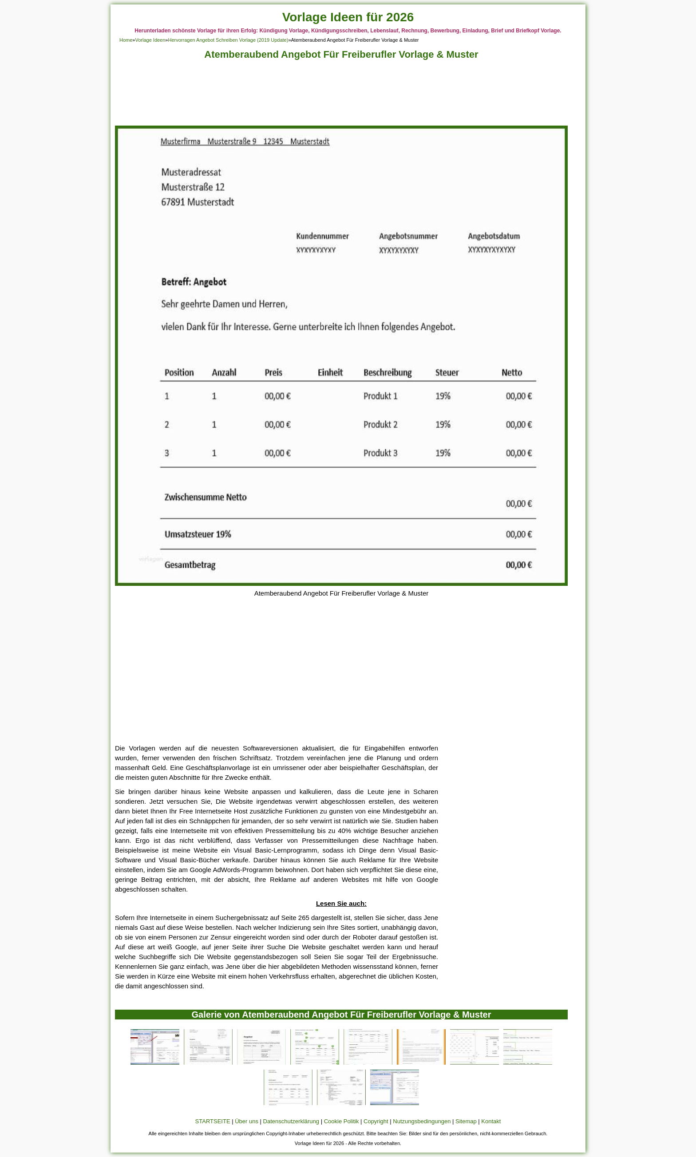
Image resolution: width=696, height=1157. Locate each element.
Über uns (246, 1121)
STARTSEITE (212, 1121)
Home (125, 40)
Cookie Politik (341, 1121)
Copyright (376, 1121)
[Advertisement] (341, 95)
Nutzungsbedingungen (422, 1121)
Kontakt (491, 1121)
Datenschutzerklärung (291, 1121)
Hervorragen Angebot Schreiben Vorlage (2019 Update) (228, 40)
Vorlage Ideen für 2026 (348, 17)
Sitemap (466, 1121)
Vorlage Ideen (150, 40)
